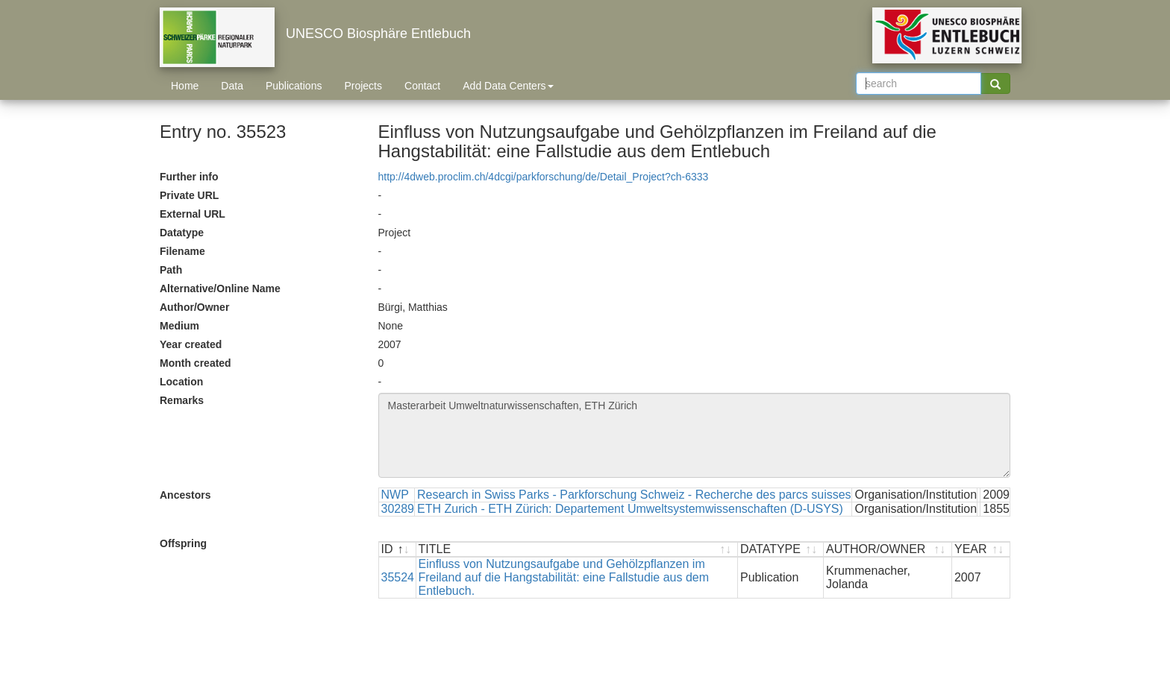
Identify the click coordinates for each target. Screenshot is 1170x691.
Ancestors (185, 495)
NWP (395, 494)
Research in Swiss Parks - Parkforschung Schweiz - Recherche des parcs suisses (634, 494)
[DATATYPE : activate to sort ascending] (781, 550)
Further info (189, 177)
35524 (398, 577)
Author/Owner (194, 307)
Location (181, 382)
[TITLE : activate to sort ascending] (577, 550)
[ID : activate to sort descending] (397, 550)
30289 (398, 508)
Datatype (182, 233)
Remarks (182, 400)
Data (232, 86)
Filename (182, 251)
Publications (294, 86)
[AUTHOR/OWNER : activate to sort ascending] (888, 550)
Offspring (183, 543)
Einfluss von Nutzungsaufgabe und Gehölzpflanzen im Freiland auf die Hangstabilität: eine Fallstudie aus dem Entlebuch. (564, 577)
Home (184, 86)
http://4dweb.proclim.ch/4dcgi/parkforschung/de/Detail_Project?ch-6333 (543, 177)
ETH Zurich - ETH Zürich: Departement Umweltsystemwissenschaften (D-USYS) (630, 508)
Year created (191, 344)
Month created (195, 363)
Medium (179, 326)
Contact (422, 86)
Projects (363, 86)
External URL (192, 214)
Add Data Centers (508, 86)
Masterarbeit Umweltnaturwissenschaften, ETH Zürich (694, 435)
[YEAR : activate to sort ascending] (981, 550)
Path (171, 270)
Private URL (189, 195)
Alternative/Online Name (220, 288)
